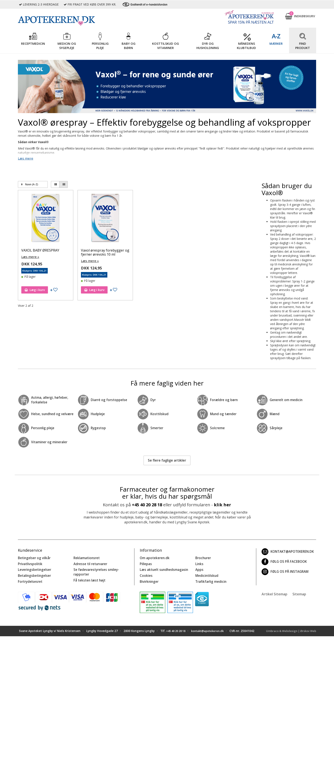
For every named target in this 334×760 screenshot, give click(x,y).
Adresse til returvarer (89, 563)
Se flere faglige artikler (167, 460)
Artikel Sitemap (274, 591)
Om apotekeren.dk (154, 557)
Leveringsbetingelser (33, 568)
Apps (199, 568)
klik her (222, 504)
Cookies (145, 574)
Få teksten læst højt (88, 578)
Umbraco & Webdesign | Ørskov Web (289, 628)
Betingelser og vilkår (33, 557)
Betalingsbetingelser (33, 574)
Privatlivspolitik (29, 563)
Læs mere (25, 158)
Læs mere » (29, 256)
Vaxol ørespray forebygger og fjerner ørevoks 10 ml (105, 252)
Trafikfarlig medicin (210, 579)
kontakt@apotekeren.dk (287, 551)
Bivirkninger (148, 579)
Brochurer (202, 557)
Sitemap (299, 591)
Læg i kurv (34, 289)
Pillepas (145, 563)
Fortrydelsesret (29, 579)
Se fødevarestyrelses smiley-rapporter (94, 570)
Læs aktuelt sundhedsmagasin (163, 568)
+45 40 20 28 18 (147, 504)
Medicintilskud (206, 574)
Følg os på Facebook (283, 561)
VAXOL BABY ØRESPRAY (40, 250)
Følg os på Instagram (284, 571)
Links (199, 563)
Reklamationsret (86, 557)
